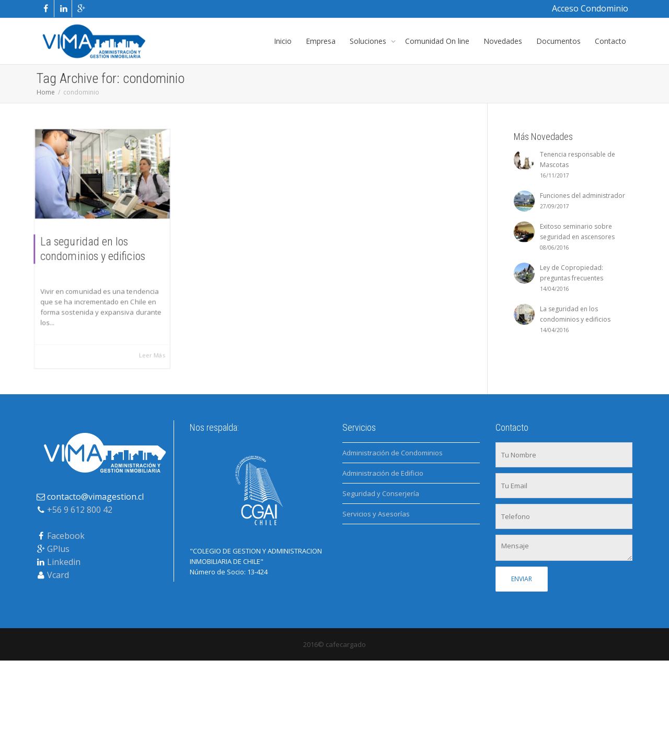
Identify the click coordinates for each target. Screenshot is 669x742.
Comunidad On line (437, 41)
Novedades (502, 41)
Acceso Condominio (590, 8)
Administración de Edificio (382, 473)
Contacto (610, 41)
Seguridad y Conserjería (380, 493)
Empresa (321, 41)
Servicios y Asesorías (376, 514)
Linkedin (63, 562)
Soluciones (369, 41)
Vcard (58, 575)
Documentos (558, 41)
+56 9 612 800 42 (79, 509)
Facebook (66, 535)
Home (46, 92)
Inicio (283, 41)
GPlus (58, 549)
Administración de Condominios (392, 452)
